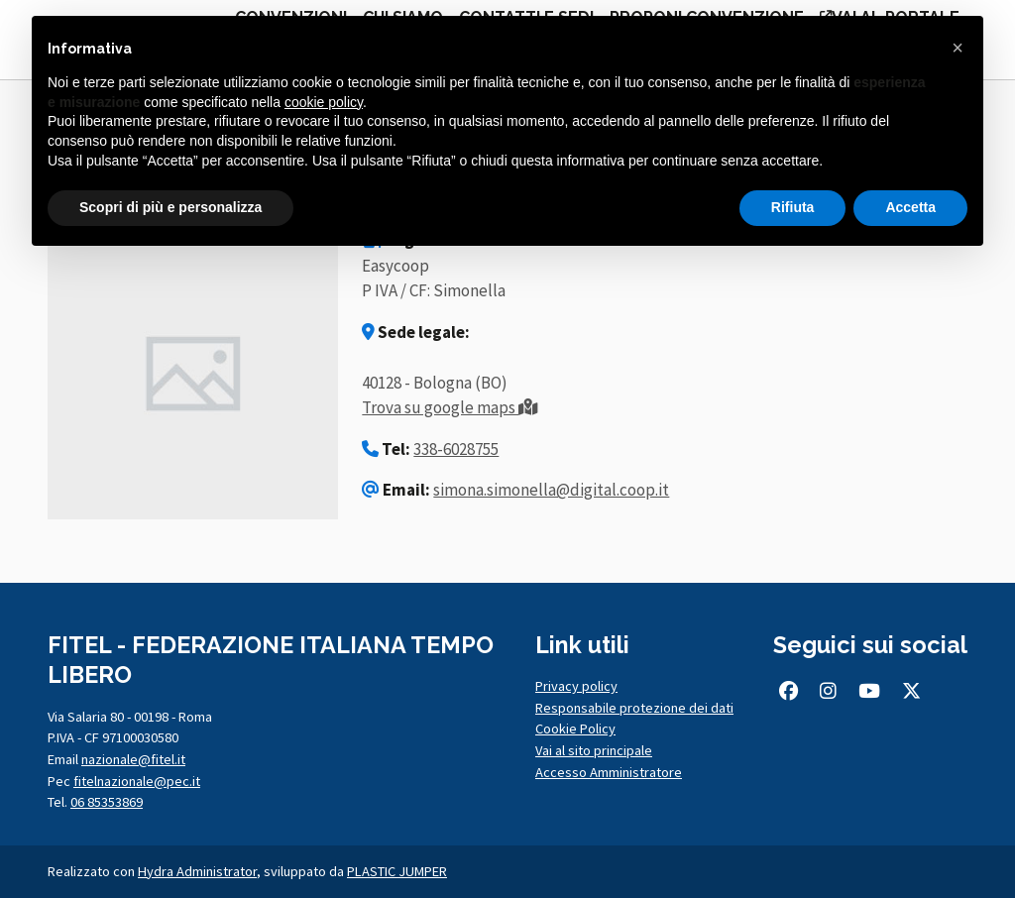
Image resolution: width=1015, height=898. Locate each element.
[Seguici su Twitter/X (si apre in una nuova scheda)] (912, 691)
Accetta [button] (910, 207)
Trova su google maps (449, 407)
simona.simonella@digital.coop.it (551, 490)
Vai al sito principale (593, 750)
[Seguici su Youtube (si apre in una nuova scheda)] (868, 691)
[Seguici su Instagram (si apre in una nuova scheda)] (828, 691)
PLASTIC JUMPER (397, 871)
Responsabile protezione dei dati (634, 708)
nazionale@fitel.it (133, 759)
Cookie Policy (575, 728)
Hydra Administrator (197, 871)
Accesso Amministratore (608, 772)
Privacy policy (576, 686)
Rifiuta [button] (793, 207)
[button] (957, 47)
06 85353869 (106, 802)
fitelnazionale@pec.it (136, 781)
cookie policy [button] (323, 102)
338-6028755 (456, 449)
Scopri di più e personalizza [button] (170, 207)
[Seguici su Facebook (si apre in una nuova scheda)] (788, 691)
